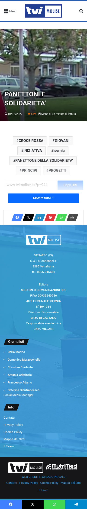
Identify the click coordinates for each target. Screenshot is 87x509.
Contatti (9, 417)
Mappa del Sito (14, 439)
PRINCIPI (29, 170)
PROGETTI (57, 170)
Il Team (8, 446)
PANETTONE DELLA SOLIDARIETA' (44, 160)
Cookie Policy (13, 432)
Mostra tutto (43, 198)
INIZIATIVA (32, 150)
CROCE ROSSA (31, 140)
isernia (59, 150)
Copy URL (70, 185)
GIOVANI (62, 140)
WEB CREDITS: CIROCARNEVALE (43, 476)
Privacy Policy (13, 424)
